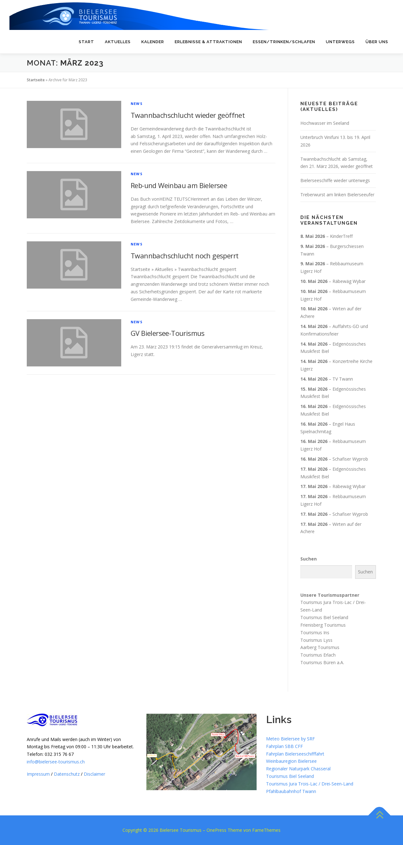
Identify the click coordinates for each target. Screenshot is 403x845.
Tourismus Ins (314, 632)
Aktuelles (118, 41)
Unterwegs (340, 41)
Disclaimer (94, 774)
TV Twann (342, 379)
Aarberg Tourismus (319, 647)
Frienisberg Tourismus (323, 625)
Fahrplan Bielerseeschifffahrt (295, 754)
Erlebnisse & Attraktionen (208, 41)
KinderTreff (341, 236)
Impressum (38, 774)
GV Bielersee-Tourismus (168, 333)
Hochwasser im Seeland (324, 123)
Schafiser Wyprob (350, 459)
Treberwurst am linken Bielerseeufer (337, 195)
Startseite (36, 80)
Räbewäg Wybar (349, 281)
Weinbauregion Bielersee (291, 761)
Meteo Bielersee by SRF (290, 739)
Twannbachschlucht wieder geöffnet (188, 115)
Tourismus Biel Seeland (324, 617)
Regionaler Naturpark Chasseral (298, 769)
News (137, 103)
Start (86, 41)
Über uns (377, 41)
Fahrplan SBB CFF (284, 746)
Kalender (152, 41)
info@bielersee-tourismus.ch (56, 762)
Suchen (308, 559)
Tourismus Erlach (318, 655)
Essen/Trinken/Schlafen (284, 41)
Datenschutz (67, 774)
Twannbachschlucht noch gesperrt (184, 255)
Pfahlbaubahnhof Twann (291, 791)
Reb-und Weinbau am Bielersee (179, 185)
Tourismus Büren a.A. (322, 662)
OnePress (216, 830)
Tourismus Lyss (316, 640)
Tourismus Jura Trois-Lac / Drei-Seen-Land (309, 784)
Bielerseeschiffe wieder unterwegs (335, 180)
